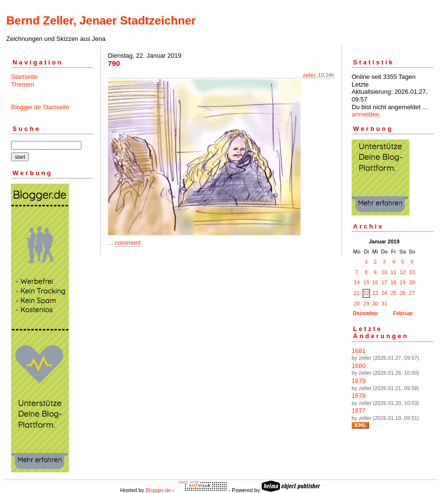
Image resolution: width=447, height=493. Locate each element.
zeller (309, 75)
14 (357, 282)
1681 (359, 350)
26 (403, 293)
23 (375, 293)
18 (393, 282)
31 (384, 303)
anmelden (365, 114)
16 (375, 282)
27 (412, 293)
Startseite (24, 76)
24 (384, 293)
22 (366, 293)
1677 (359, 410)
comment (127, 242)
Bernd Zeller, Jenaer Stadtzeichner (101, 20)
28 (357, 303)
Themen (22, 84)
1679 (359, 380)
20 (412, 282)
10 (384, 272)
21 (357, 293)
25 (393, 293)
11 (393, 272)
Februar (403, 313)
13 (412, 272)
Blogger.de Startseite (40, 107)
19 (403, 282)
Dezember (366, 313)
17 (384, 282)
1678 (359, 395)
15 (366, 282)
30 (375, 303)
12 (403, 272)
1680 (359, 365)
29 (366, 303)
